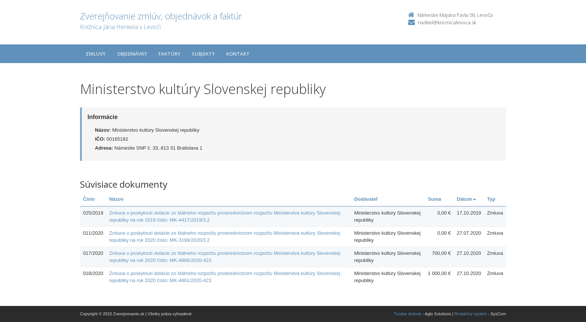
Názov (116, 199)
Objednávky (132, 53)
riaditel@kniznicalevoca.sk (447, 22)
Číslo (89, 199)
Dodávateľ (366, 199)
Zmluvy (96, 53)
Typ (491, 199)
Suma (434, 199)
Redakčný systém (470, 314)
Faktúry (169, 53)
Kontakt (238, 53)
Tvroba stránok (407, 314)
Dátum (466, 199)
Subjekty (203, 53)
